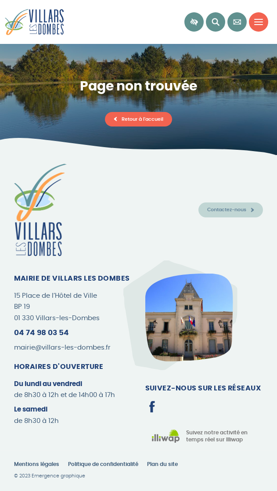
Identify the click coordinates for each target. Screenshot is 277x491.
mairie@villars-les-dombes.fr (62, 347)
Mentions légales (36, 464)
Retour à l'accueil (142, 119)
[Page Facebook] (151, 406)
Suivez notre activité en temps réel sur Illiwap (217, 436)
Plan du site (162, 464)
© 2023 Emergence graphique (49, 476)
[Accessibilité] (194, 22)
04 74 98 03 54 (41, 332)
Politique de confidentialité (103, 464)
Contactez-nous (226, 209)
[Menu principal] (258, 22)
